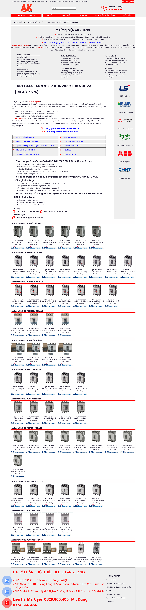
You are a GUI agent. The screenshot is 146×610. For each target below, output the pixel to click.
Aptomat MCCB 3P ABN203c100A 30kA (62, 22)
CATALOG (83, 15)
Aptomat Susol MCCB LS (72, 146)
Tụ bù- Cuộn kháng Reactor (116, 598)
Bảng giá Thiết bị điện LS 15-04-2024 (62, 128)
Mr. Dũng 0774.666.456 (28, 211)
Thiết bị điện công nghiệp (115, 584)
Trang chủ (17, 22)
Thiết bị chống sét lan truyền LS (27, 154)
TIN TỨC (50, 15)
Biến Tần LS (68, 150)
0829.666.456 (115, 9)
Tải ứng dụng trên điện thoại (21, 1)
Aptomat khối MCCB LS (72, 137)
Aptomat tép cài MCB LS (25, 137)
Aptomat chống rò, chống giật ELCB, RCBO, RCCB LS (35, 146)
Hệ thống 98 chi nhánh (39, 1)
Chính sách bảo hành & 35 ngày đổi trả (61, 1)
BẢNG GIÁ (66, 15)
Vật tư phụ (110, 601)
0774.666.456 (80, 42)
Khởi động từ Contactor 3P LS (27, 141)
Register (125, 1)
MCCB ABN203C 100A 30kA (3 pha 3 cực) (69, 161)
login (132, 1)
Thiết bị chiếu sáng (113, 594)
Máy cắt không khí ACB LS (25, 150)
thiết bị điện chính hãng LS (58, 193)
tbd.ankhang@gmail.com (57, 42)
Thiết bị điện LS (34, 22)
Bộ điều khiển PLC (70, 154)
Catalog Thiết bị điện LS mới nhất (62, 131)
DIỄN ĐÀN (127, 15)
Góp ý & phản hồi (81, 1)
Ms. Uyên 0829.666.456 (55, 211)
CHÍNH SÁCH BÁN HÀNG (105, 15)
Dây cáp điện (111, 580)
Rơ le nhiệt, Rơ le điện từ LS (73, 141)
